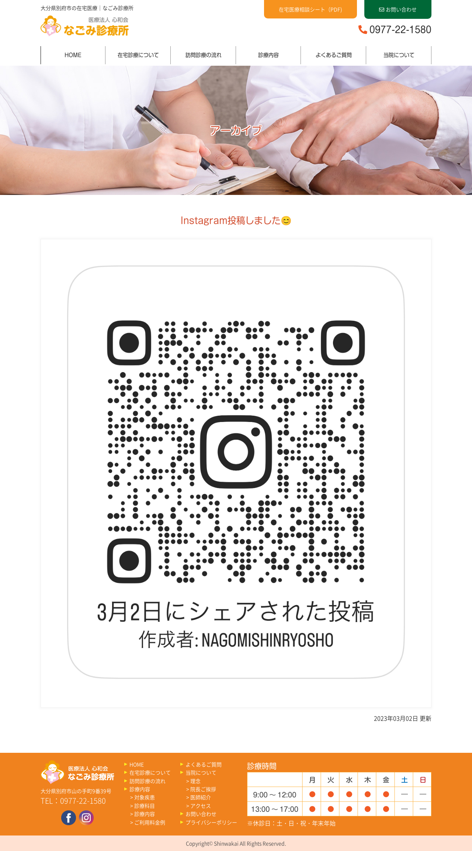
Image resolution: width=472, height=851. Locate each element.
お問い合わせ (398, 9)
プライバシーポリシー (211, 822)
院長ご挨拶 (203, 789)
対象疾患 (144, 797)
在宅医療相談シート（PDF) (310, 9)
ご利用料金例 (149, 822)
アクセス (200, 805)
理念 (195, 781)
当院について (399, 55)
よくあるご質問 (334, 55)
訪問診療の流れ (203, 55)
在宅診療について (138, 55)
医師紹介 (200, 797)
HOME (73, 55)
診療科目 (144, 805)
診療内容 (268, 55)
